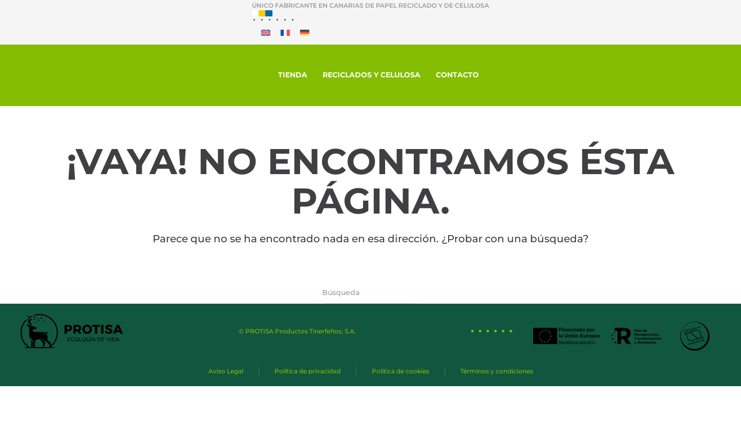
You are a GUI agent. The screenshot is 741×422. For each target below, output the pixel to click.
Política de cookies (400, 371)
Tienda (292, 74)
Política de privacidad (307, 371)
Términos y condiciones (496, 371)
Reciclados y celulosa (371, 74)
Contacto (457, 74)
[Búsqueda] (370, 293)
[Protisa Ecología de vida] (84, 75)
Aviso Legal (225, 371)
